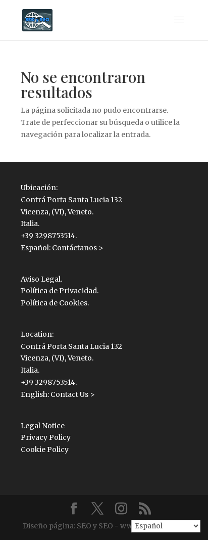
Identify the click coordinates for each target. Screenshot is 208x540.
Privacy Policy (46, 437)
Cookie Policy (45, 449)
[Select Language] (165, 526)
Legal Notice (43, 425)
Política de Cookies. (55, 302)
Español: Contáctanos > (62, 247)
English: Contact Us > (58, 394)
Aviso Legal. (41, 279)
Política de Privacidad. (59, 290)
